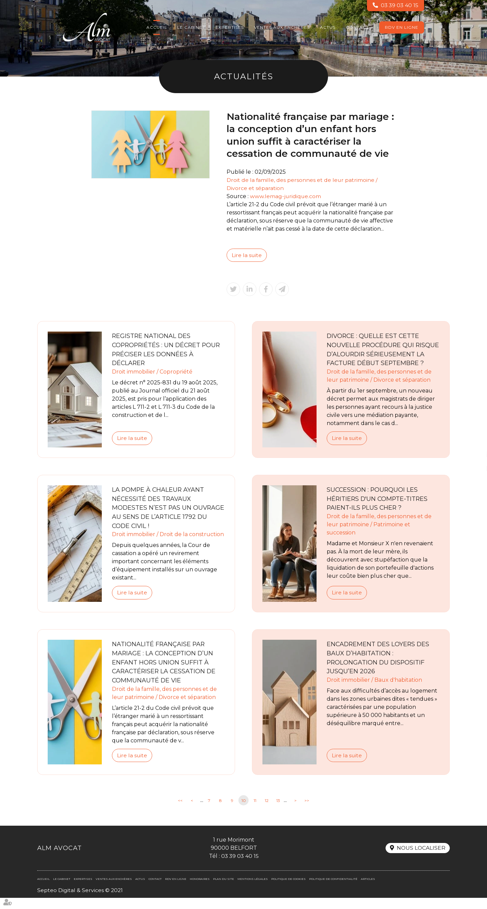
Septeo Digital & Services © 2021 (80, 901)
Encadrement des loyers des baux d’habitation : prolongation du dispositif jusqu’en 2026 (379, 668)
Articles (368, 890)
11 (255, 811)
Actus (327, 27)
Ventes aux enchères (282, 27)
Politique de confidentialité (333, 890)
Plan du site (223, 890)
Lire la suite (247, 255)
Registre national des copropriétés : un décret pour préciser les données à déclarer (167, 350)
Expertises (229, 27)
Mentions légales (252, 890)
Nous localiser (420, 859)
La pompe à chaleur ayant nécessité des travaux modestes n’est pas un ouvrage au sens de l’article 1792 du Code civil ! (163, 518)
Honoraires (200, 890)
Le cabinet (191, 27)
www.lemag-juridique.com (286, 196)
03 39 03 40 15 (399, 5)
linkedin (473, 454)
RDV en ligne (401, 27)
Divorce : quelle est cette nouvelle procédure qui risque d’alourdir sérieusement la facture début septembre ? (374, 355)
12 (267, 811)
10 (243, 811)
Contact (357, 27)
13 (278, 811)
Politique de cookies (288, 890)
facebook (473, 441)
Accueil (156, 27)
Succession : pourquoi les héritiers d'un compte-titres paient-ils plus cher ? (378, 509)
